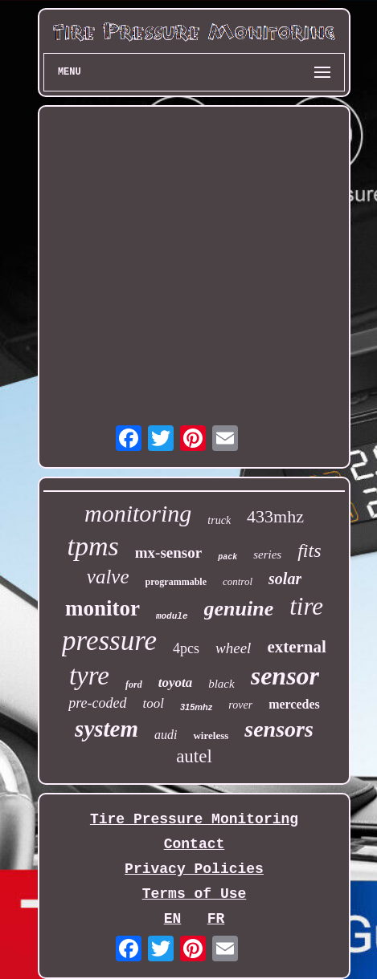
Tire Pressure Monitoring (194, 819)
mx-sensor (168, 552)
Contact (194, 844)
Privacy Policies (194, 869)
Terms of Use (194, 894)
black (221, 683)
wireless (210, 735)
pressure (109, 640)
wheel (233, 648)
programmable (176, 581)
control (237, 581)
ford (133, 684)
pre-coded (97, 703)
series (267, 554)
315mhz (196, 707)
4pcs (186, 648)
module (172, 616)
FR (216, 919)
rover (240, 705)
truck (219, 520)
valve (108, 576)
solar (284, 578)
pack (227, 557)
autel (194, 756)
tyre (89, 675)
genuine (239, 608)
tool (153, 703)
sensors (278, 729)
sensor (285, 675)
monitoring (137, 513)
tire (306, 606)
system (106, 728)
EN (173, 919)
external (296, 646)
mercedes (294, 704)
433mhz (275, 516)
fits (309, 550)
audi (165, 734)
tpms (93, 546)
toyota (175, 682)
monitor (102, 608)
